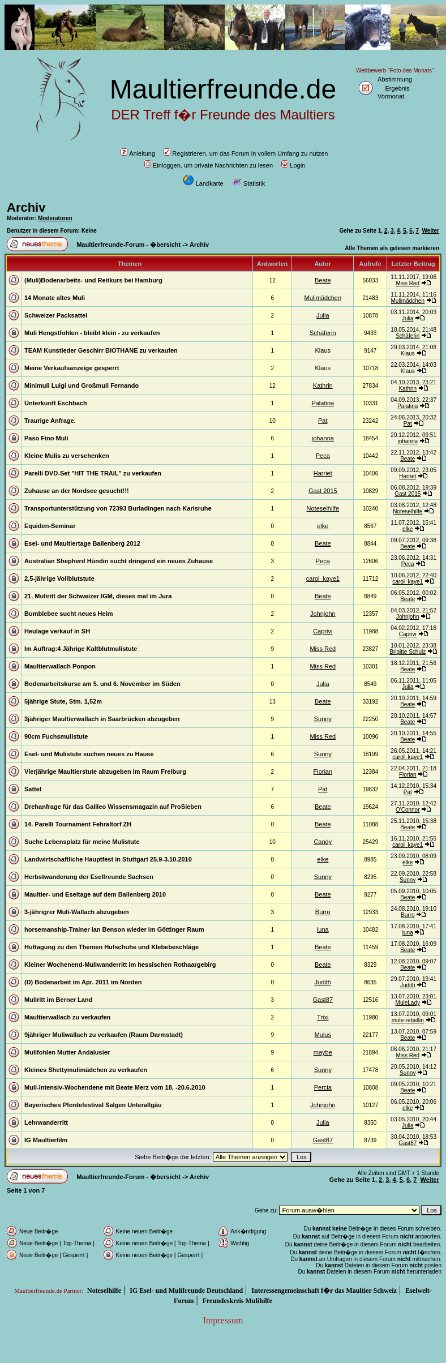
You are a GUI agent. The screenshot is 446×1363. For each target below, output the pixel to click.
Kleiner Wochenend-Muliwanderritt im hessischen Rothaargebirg (120, 964)
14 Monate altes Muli (54, 297)
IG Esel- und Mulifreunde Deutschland (186, 1291)
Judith (323, 982)
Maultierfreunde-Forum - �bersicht (128, 244)
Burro (323, 911)
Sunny (323, 718)
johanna (323, 438)
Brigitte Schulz (407, 652)
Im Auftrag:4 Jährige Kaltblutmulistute (80, 648)
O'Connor (408, 810)
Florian (322, 771)
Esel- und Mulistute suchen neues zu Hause (89, 754)
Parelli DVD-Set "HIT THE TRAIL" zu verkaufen (92, 473)
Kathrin (323, 385)
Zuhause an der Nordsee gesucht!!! (76, 490)
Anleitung (138, 153)
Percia (323, 1087)
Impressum (223, 1320)
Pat (323, 420)
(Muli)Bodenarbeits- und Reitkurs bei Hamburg (93, 280)
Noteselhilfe (323, 508)
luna (323, 929)
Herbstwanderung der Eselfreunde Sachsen (88, 876)
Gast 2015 (322, 490)
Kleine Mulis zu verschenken (66, 455)
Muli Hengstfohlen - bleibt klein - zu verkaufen (92, 332)
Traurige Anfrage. (50, 420)
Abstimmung (395, 79)
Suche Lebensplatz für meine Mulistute (82, 841)
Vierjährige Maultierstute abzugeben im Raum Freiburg (105, 771)
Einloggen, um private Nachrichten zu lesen (208, 165)
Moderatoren (55, 218)
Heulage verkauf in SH (57, 631)
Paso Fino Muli (46, 438)
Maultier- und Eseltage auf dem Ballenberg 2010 (95, 894)
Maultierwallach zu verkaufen (67, 1017)
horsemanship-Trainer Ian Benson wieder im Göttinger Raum (114, 929)
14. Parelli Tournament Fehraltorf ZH (77, 824)
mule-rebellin (408, 1020)
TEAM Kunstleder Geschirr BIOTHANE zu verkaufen (101, 350)
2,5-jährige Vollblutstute (59, 578)
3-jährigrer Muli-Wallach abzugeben (76, 911)
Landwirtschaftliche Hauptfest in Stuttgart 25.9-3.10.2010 (108, 859)
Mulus (323, 1034)
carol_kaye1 (323, 578)
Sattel (32, 789)
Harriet (323, 473)
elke (322, 525)
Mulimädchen (323, 297)
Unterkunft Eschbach (55, 403)
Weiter (430, 231)
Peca (323, 455)
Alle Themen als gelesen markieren (392, 248)
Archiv (26, 207)
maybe (323, 1052)
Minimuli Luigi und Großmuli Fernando (81, 385)
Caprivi (322, 631)
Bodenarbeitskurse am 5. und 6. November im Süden (102, 683)
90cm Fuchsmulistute (56, 736)
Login (293, 165)
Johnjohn (323, 613)
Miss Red (407, 283)
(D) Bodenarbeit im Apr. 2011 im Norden (82, 982)
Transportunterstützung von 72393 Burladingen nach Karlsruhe (118, 508)
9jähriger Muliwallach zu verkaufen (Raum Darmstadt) (103, 1034)
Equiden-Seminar (49, 525)
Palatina (322, 403)
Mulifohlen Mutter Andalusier (67, 1052)
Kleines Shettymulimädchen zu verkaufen (85, 1069)
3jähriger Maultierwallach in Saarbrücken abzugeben (101, 718)
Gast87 (323, 999)
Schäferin (323, 332)
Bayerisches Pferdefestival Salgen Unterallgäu (93, 1104)
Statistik (248, 183)
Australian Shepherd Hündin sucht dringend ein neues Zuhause (118, 561)
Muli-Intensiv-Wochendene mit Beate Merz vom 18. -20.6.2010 (114, 1087)
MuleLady (408, 1003)
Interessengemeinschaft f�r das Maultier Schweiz (324, 1291)
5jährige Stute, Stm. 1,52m (63, 701)
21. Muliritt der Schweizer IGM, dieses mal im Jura (97, 596)
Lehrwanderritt (46, 1122)
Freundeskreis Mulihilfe (237, 1301)
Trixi (322, 1017)
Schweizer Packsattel (55, 315)
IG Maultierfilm (45, 1140)
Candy (323, 841)
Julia (322, 315)
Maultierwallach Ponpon (60, 666)
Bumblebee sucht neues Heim (68, 613)
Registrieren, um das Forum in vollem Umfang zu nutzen (246, 153)
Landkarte (203, 183)
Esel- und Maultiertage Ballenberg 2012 (82, 543)
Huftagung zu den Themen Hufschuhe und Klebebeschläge (111, 947)
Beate (323, 280)
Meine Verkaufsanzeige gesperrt (71, 368)
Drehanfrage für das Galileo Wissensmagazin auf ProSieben (112, 806)
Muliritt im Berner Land (58, 999)
